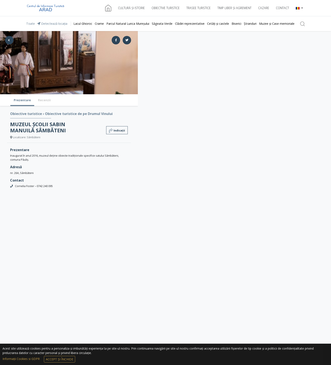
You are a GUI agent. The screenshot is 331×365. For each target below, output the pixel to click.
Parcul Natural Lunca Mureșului (127, 24)
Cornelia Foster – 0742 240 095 (34, 186)
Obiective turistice (166, 8)
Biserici (236, 24)
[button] (299, 8)
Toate (30, 24)
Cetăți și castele (218, 24)
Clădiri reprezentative (190, 24)
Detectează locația (52, 24)
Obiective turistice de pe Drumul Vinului (79, 113)
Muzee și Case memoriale (276, 24)
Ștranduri (250, 24)
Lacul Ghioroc (82, 24)
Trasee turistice (198, 8)
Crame (99, 24)
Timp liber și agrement (234, 8)
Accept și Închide (59, 359)
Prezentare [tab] (22, 100)
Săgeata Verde (162, 24)
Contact (282, 8)
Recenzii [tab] (44, 100)
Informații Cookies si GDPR (22, 359)
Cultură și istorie (131, 8)
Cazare (263, 8)
